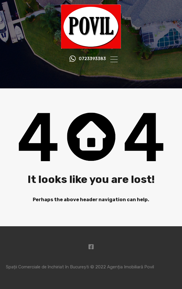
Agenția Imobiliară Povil (130, 267)
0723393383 (92, 59)
